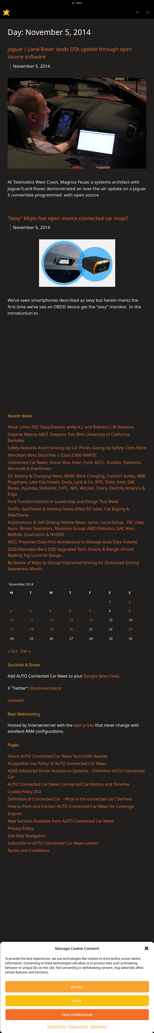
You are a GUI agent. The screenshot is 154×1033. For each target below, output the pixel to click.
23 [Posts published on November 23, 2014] (130, 629)
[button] (146, 948)
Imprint (15, 813)
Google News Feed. (102, 676)
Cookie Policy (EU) (24, 791)
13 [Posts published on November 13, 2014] (71, 620)
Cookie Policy (56, 1026)
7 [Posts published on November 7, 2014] (90, 611)
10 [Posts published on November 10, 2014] (12, 620)
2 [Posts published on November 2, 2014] (129, 601)
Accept (77, 986)
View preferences (77, 1014)
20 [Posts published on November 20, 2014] (71, 629)
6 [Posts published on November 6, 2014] (70, 611)
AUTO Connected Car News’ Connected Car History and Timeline (68, 784)
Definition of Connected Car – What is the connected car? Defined (70, 799)
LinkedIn (16, 700)
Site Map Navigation (27, 836)
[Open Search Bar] (137, 12)
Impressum (98, 1026)
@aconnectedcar (46, 688)
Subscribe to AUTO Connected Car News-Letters (53, 843)
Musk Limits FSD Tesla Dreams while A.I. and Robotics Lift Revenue (71, 427)
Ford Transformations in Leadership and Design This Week (63, 501)
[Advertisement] (77, 369)
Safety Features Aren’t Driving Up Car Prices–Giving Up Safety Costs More (77, 448)
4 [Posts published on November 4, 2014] (30, 611)
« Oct (12, 651)
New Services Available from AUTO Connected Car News (61, 821)
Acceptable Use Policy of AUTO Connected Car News (57, 763)
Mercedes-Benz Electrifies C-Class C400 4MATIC (52, 455)
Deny (77, 1000)
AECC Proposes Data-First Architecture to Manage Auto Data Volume (72, 542)
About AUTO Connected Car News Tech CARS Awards (58, 756)
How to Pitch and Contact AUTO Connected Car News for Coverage (71, 806)
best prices (84, 725)
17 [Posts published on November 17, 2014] (12, 629)
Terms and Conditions (28, 850)
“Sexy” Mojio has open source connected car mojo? (68, 218)
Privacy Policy (78, 1026)
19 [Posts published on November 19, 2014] (51, 629)
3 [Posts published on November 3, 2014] (11, 611)
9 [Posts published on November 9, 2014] (129, 611)
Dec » (26, 651)
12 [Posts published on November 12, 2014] (51, 620)
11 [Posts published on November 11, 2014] (31, 620)
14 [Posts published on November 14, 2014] (91, 620)
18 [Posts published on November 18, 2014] (31, 629)
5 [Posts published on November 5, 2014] (50, 611)
